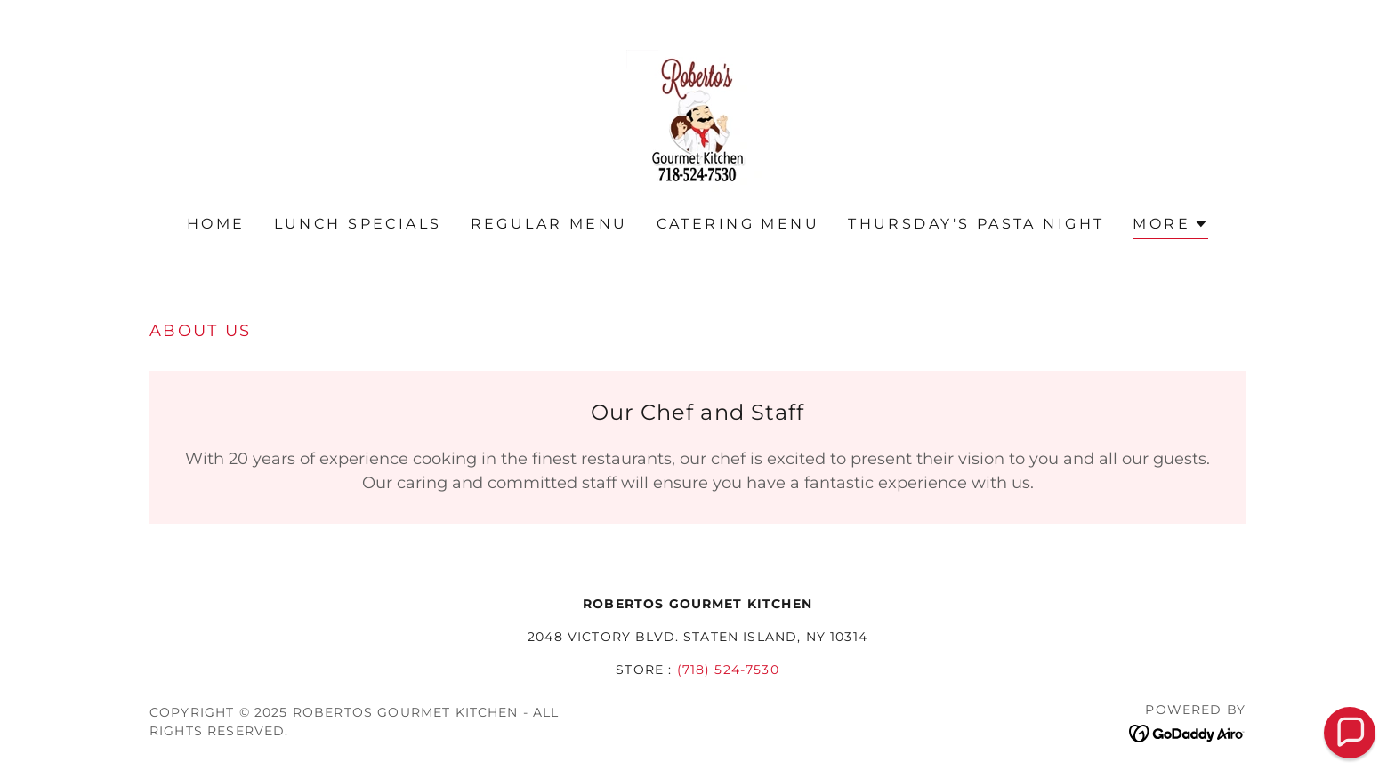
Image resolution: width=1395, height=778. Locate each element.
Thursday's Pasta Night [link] (976, 223)
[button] (1170, 226)
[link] (697, 120)
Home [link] (216, 223)
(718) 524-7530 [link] (728, 670)
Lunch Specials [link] (358, 223)
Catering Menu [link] (738, 223)
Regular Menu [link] (549, 223)
